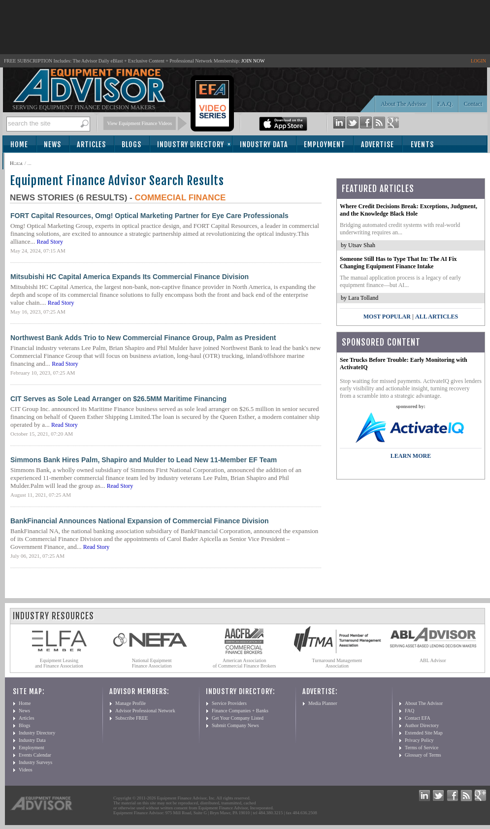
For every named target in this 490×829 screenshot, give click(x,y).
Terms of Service (421, 747)
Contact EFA (417, 718)
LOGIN (478, 61)
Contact (473, 103)
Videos (26, 769)
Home (19, 144)
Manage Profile (130, 703)
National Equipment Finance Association (152, 663)
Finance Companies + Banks (240, 710)
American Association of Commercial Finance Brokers (244, 663)
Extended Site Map (424, 732)
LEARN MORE (411, 455)
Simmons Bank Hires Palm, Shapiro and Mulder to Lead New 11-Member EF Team (143, 460)
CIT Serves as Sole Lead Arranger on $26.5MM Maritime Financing (118, 399)
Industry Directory (190, 144)
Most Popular (387, 316)
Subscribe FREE (131, 718)
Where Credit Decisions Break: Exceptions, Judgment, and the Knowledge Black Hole (408, 210)
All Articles (436, 316)
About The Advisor (403, 103)
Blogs (131, 144)
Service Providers (229, 703)
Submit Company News (235, 725)
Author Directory (422, 725)
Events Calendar (35, 755)
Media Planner (322, 703)
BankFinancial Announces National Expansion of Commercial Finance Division (139, 521)
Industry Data (264, 144)
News (52, 144)
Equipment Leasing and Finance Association (59, 663)
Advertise (377, 144)
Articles (91, 144)
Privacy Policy (419, 740)
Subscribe (30, 162)
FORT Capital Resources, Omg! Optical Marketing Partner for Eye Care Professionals (149, 216)
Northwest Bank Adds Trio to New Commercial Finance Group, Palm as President (143, 338)
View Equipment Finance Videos (139, 123)
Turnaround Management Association (337, 663)
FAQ (409, 710)
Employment (324, 144)
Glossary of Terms (423, 755)
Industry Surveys (35, 762)
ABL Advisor (433, 660)
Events (422, 144)
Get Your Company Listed (237, 718)
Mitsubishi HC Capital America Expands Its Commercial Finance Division (129, 277)
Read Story (49, 241)
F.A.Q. (445, 103)
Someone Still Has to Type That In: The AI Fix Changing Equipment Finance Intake (398, 262)
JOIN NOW (253, 61)
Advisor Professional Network (145, 710)
